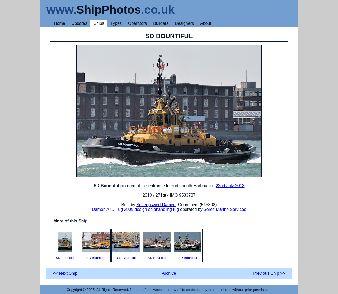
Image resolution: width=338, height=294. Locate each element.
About (205, 23)
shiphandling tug (163, 209)
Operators (137, 23)
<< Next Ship (65, 273)
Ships (98, 23)
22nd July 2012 (230, 185)
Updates (79, 23)
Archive (169, 273)
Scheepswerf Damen (156, 204)
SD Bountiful (65, 246)
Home (59, 23)
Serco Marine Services (225, 209)
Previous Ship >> (269, 273)
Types (116, 23)
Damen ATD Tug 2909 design (119, 209)
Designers (184, 23)
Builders (160, 23)
